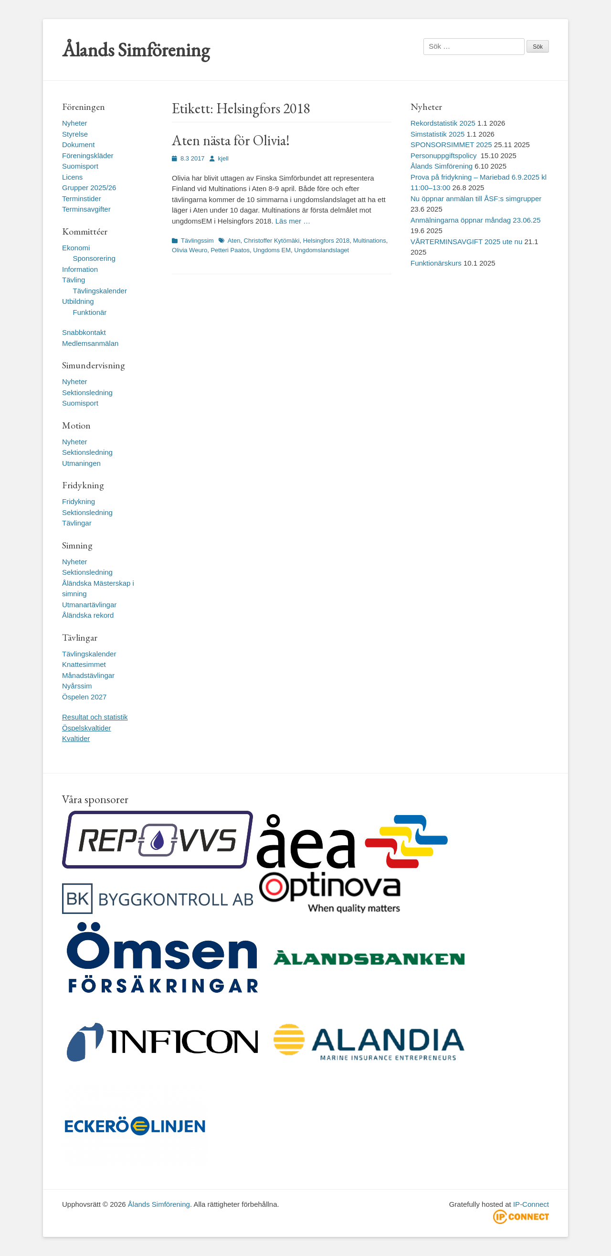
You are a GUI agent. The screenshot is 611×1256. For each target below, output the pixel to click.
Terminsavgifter (86, 209)
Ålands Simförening (136, 49)
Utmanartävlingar (89, 605)
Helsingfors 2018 (326, 240)
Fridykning (78, 501)
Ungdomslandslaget (321, 250)
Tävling (73, 280)
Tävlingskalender (100, 291)
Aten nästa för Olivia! (231, 140)
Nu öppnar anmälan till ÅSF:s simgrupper (476, 198)
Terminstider (81, 198)
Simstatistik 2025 (437, 134)
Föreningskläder (88, 155)
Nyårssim (77, 686)
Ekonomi (76, 248)
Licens (72, 177)
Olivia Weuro (189, 250)
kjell (223, 158)
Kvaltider (76, 738)
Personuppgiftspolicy (445, 155)
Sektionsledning (87, 392)
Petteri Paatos (230, 250)
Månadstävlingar (88, 675)
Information (80, 269)
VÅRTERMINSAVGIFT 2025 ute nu (466, 241)
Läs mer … (292, 221)
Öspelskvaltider (86, 728)
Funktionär (90, 312)
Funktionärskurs (436, 263)
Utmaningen (81, 463)
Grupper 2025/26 (89, 187)
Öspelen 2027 (84, 697)
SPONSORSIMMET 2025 (451, 144)
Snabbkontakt (84, 332)
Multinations (369, 240)
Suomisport (80, 166)
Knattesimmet (84, 664)
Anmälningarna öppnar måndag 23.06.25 (476, 220)
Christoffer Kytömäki (272, 240)
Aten (234, 240)
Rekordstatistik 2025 (443, 123)
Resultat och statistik (95, 717)
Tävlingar (77, 523)
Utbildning (78, 301)
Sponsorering (94, 258)
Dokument (78, 144)
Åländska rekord (88, 615)
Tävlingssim (197, 240)
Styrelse (75, 134)
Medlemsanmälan (90, 343)
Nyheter (74, 123)
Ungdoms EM (272, 250)
